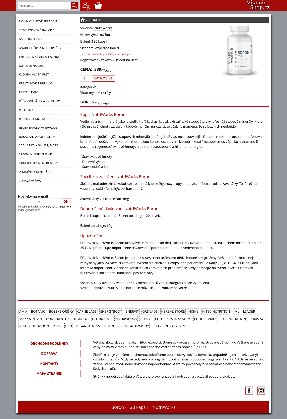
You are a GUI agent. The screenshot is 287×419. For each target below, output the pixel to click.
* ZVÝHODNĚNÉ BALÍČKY (36, 30)
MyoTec (63, 318)
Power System (178, 318)
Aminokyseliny (30, 39)
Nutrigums (102, 318)
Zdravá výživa (30, 181)
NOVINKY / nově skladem (38, 21)
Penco (145, 318)
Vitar (156, 326)
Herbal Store (173, 311)
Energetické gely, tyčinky (39, 57)
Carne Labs (86, 311)
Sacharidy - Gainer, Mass (38, 145)
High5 (193, 311)
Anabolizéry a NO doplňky (40, 48)
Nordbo (81, 318)
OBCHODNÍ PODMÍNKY (49, 343)
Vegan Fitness (88, 326)
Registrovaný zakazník (97, 60)
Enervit (132, 311)
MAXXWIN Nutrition (36, 318)
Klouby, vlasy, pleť (34, 74)
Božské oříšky (61, 311)
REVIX (57, 326)
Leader (249, 311)
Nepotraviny (29, 92)
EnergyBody (111, 311)
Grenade (150, 311)
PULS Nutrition (232, 318)
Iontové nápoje (31, 66)
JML (236, 311)
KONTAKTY (49, 363)
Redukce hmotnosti (35, 119)
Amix (23, 311)
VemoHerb (113, 326)
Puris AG (257, 318)
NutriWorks (103, 28)
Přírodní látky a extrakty (39, 101)
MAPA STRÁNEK (49, 373)
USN (68, 326)
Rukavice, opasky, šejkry (38, 136)
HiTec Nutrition (216, 311)
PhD (158, 318)
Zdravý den (175, 326)
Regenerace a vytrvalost (39, 127)
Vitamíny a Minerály (35, 172)
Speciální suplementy (36, 154)
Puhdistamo (205, 318)
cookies (228, 376)
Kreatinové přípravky (36, 83)
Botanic (38, 311)
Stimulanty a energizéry (38, 163)
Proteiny (26, 110)
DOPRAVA (49, 353)
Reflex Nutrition (34, 326)
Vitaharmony (137, 326)
